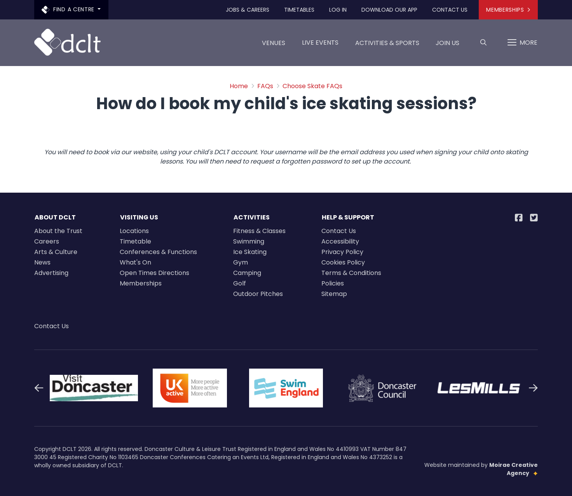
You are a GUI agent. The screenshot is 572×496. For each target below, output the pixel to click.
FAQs (265, 86)
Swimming (248, 241)
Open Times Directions (154, 272)
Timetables (299, 10)
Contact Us (449, 10)
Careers (46, 241)
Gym (240, 262)
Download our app (389, 10)
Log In (338, 10)
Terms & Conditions (351, 272)
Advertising (51, 272)
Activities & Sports (387, 45)
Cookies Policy (343, 262)
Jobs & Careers (247, 10)
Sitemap (334, 293)
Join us (447, 45)
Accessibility (340, 241)
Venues (273, 45)
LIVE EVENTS (320, 42)
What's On (135, 262)
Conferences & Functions (158, 251)
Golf (239, 283)
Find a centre (69, 9)
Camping (247, 272)
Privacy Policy (342, 251)
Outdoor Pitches (258, 293)
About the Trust (58, 230)
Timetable (135, 241)
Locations (134, 230)
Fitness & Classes (259, 230)
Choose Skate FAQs (312, 86)
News (42, 262)
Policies (332, 283)
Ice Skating (250, 251)
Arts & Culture (55, 251)
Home (239, 86)
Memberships (508, 10)
